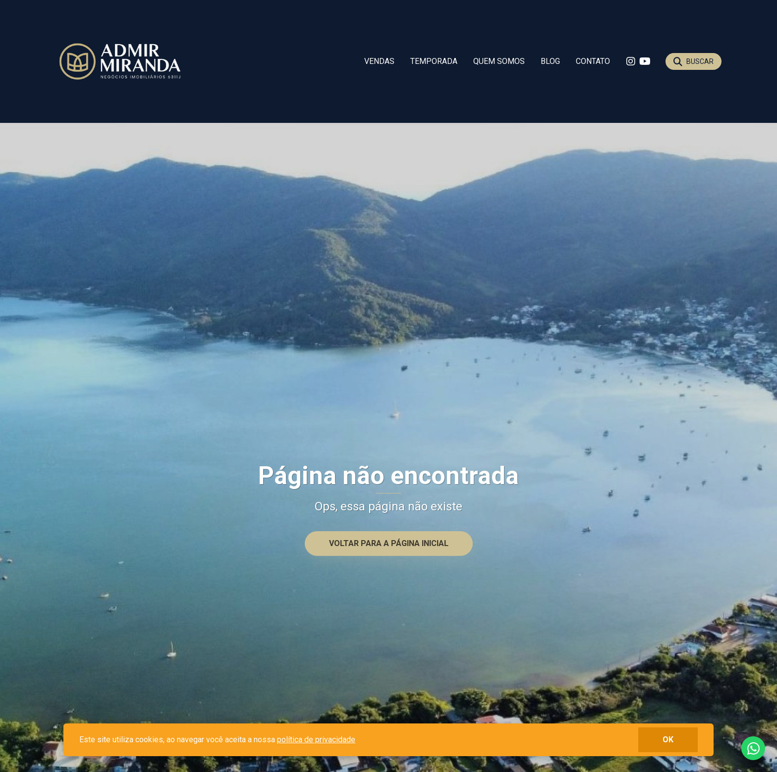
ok (668, 739)
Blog (550, 61)
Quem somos (499, 61)
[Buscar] (694, 61)
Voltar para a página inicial (388, 543)
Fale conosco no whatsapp (753, 748)
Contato (593, 61)
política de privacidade (316, 739)
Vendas (379, 61)
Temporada (433, 61)
